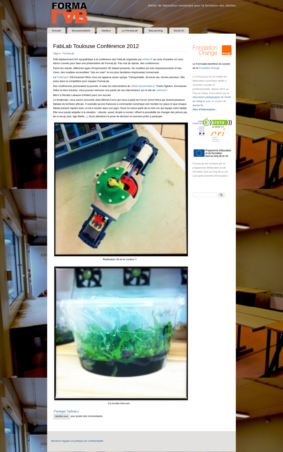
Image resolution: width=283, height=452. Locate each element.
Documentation (82, 30)
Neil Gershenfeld (144, 86)
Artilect (147, 59)
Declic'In (184, 30)
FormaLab (68, 53)
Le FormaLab (133, 30)
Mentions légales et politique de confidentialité (77, 441)
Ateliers (108, 30)
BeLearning (160, 30)
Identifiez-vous (61, 416)
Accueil (56, 30)
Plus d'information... (205, 109)
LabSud (161, 90)
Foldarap (62, 77)
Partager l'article (68, 411)
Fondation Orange (209, 68)
